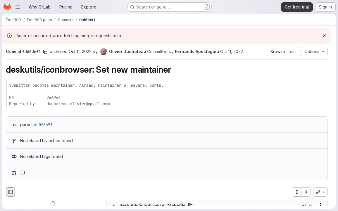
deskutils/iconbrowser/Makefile (153, 205)
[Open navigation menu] (18, 7)
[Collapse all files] (306, 192)
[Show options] (320, 205)
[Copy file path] (190, 205)
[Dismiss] (324, 35)
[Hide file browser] (10, 192)
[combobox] (320, 192)
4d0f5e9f (43, 124)
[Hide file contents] (113, 205)
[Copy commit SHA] (45, 51)
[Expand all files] (296, 192)
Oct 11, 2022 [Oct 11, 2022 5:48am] (80, 51)
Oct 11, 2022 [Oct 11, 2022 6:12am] (231, 51)
